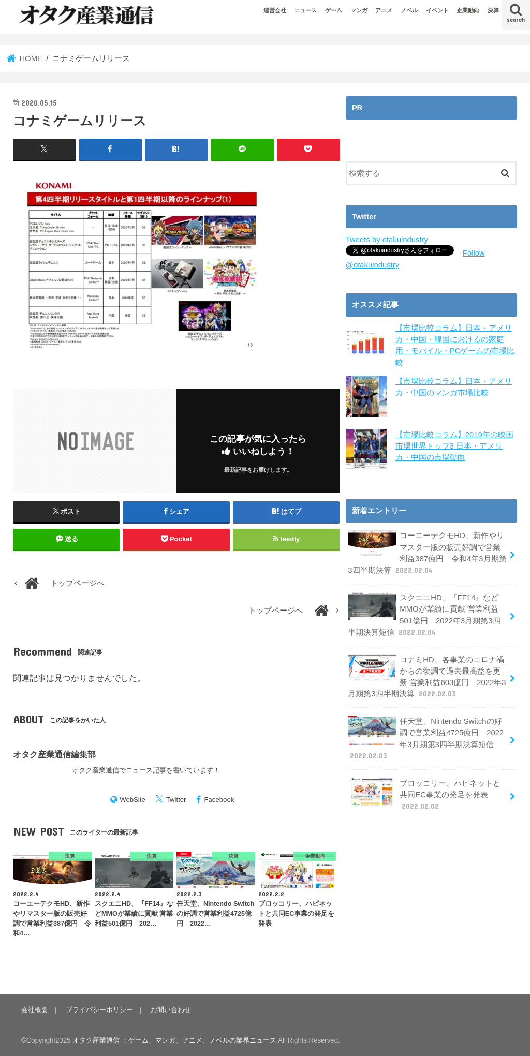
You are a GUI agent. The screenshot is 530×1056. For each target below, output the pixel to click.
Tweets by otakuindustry (387, 239)
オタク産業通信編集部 (54, 754)
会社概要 (34, 1010)
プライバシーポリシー (99, 1010)
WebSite (132, 800)
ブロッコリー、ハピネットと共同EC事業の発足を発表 (424, 794)
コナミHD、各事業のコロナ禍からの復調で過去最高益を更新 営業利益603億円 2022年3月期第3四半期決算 (427, 677)
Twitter (176, 800)
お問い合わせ (171, 1010)
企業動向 (468, 10)
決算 (493, 10)
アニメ (383, 10)
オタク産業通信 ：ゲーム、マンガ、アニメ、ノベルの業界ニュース (174, 1040)
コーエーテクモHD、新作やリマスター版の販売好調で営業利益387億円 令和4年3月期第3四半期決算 (427, 552)
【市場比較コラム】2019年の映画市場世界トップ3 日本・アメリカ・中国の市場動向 (454, 446)
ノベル (409, 10)
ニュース (305, 10)
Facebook (219, 800)
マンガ (358, 10)
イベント (437, 10)
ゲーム (333, 10)
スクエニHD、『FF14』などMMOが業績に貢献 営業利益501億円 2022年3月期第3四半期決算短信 (424, 614)
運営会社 (274, 10)
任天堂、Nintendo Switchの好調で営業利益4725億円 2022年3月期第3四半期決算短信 (426, 738)
